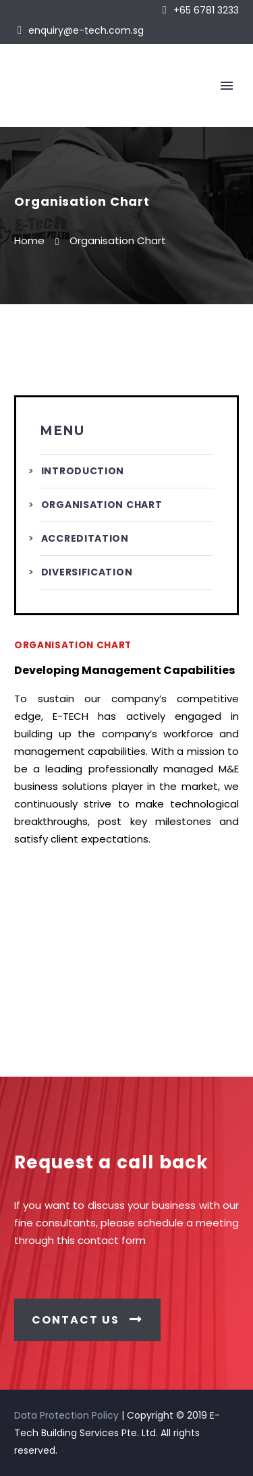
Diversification (87, 572)
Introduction (82, 471)
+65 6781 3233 (206, 10)
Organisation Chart (102, 504)
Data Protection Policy (66, 1415)
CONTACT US (87, 1320)
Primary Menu (227, 86)
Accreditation (85, 538)
